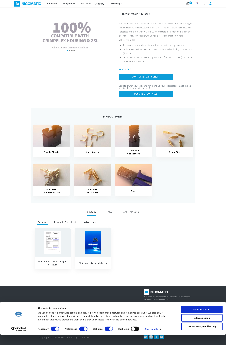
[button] (197, 3)
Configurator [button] (68, 3)
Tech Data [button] (85, 3)
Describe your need (146, 93)
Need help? (116, 3)
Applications (131, 212)
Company (99, 4)
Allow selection (202, 328)
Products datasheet (65, 222)
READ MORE (125, 69)
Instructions (89, 222)
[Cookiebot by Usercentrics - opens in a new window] (18, 339)
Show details (151, 339)
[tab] (91, 212)
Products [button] (52, 3)
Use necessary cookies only (202, 336)
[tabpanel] (113, 250)
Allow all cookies (202, 319)
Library (91, 212)
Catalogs (43, 222)
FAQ (110, 212)
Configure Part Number (146, 76)
